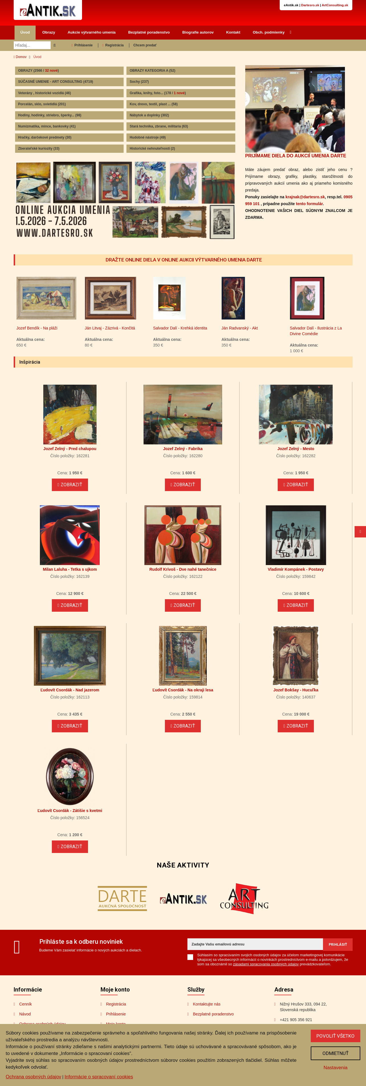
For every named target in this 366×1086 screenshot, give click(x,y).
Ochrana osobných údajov (33, 1076)
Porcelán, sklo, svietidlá (42, 104)
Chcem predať (145, 45)
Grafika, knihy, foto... (158, 93)
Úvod (25, 32)
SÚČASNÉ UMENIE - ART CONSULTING (55, 82)
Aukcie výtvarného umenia (92, 32)
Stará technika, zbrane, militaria (159, 126)
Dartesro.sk (310, 5)
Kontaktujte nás (207, 1004)
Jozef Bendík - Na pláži (58, 328)
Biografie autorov (198, 32)
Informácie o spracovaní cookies (98, 1076)
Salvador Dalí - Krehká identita (202, 328)
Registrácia (113, 45)
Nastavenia (335, 1067)
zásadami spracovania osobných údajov (266, 964)
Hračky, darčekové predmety (44, 137)
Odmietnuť (335, 1053)
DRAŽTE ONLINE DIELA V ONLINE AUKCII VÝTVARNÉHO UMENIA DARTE (184, 260)
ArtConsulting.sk (335, 5)
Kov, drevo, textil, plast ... (154, 104)
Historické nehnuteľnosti (152, 149)
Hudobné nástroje (148, 137)
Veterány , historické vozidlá (44, 93)
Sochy (139, 82)
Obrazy (48, 32)
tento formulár (309, 203)
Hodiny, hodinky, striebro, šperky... (49, 115)
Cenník (25, 1004)
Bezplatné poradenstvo (149, 32)
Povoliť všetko (335, 1036)
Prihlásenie (82, 45)
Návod (25, 1014)
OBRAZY (38, 71)
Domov (20, 57)
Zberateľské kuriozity (39, 149)
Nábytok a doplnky (149, 115)
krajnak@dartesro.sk (305, 197)
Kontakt (233, 32)
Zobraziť (70, 484)
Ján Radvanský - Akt (261, 328)
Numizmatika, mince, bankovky (47, 126)
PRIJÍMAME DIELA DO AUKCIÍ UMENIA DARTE (295, 155)
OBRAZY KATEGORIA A (152, 71)
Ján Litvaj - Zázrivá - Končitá (132, 328)
